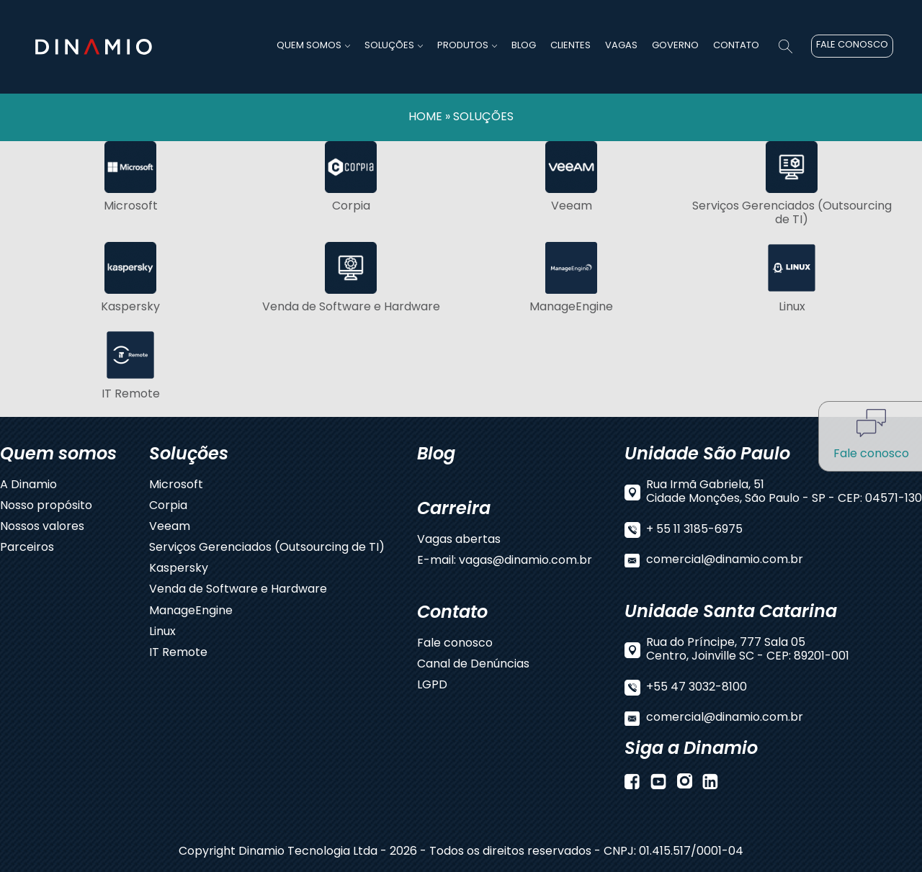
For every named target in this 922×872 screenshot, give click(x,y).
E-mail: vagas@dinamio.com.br (504, 561)
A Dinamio (28, 486)
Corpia (168, 506)
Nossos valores (42, 527)
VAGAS (621, 45)
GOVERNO (675, 45)
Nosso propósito (46, 506)
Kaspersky (178, 569)
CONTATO (736, 45)
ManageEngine (191, 612)
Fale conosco (455, 644)
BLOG (523, 45)
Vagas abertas (459, 540)
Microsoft (176, 486)
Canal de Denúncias (473, 665)
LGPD (432, 686)
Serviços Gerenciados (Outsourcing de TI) (267, 548)
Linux (162, 632)
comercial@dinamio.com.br (724, 560)
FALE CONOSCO (852, 45)
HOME (425, 117)
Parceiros (27, 548)
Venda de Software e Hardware (238, 590)
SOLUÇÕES (483, 117)
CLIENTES (570, 45)
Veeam (169, 527)
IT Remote (178, 653)
